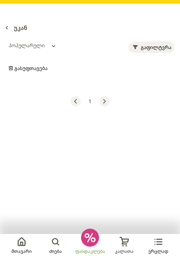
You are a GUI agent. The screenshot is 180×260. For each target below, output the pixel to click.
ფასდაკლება (90, 251)
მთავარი (22, 245)
